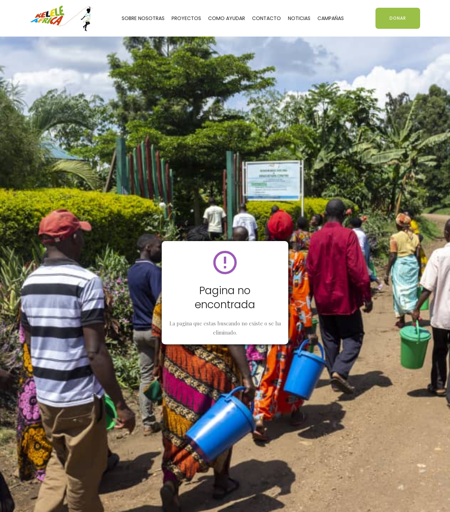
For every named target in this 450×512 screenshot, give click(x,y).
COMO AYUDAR (226, 18)
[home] (61, 18)
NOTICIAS (299, 18)
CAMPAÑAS (330, 18)
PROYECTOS (186, 18)
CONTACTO (266, 18)
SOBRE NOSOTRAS (143, 18)
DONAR (398, 18)
